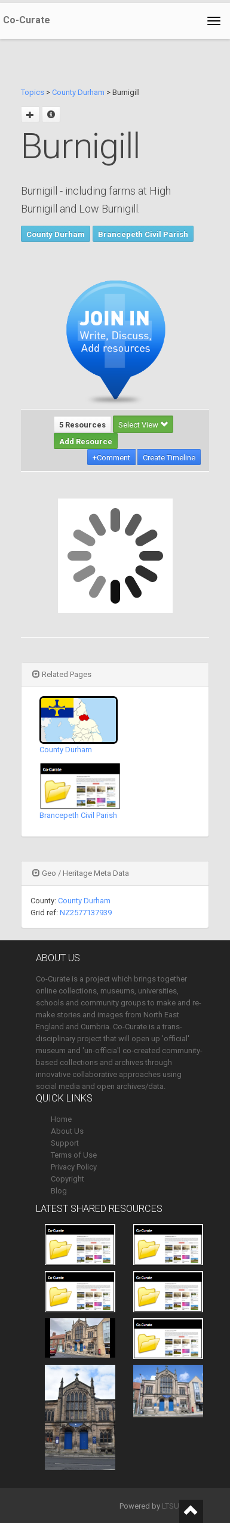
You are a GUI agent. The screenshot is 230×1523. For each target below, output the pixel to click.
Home (61, 1119)
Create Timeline (169, 457)
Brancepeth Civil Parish (143, 234)
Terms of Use (74, 1154)
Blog (59, 1190)
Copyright (67, 1178)
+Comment (111, 457)
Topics (32, 92)
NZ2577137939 (86, 912)
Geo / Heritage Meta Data (80, 873)
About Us (67, 1131)
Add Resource (85, 441)
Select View (143, 424)
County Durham (78, 92)
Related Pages (61, 674)
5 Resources (82, 424)
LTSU (170, 1506)
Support (65, 1143)
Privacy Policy (74, 1166)
